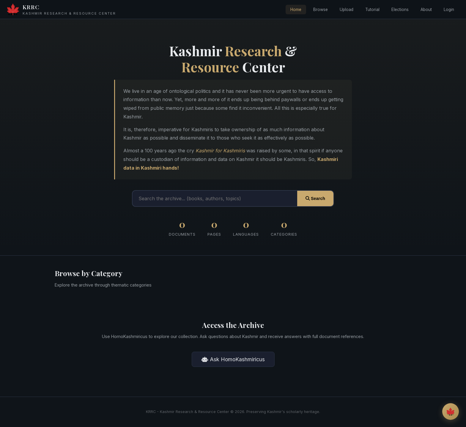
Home (295, 9)
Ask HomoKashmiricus (233, 359)
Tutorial (372, 9)
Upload (346, 9)
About (426, 9)
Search (315, 198)
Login (449, 9)
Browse (320, 9)
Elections (400, 9)
